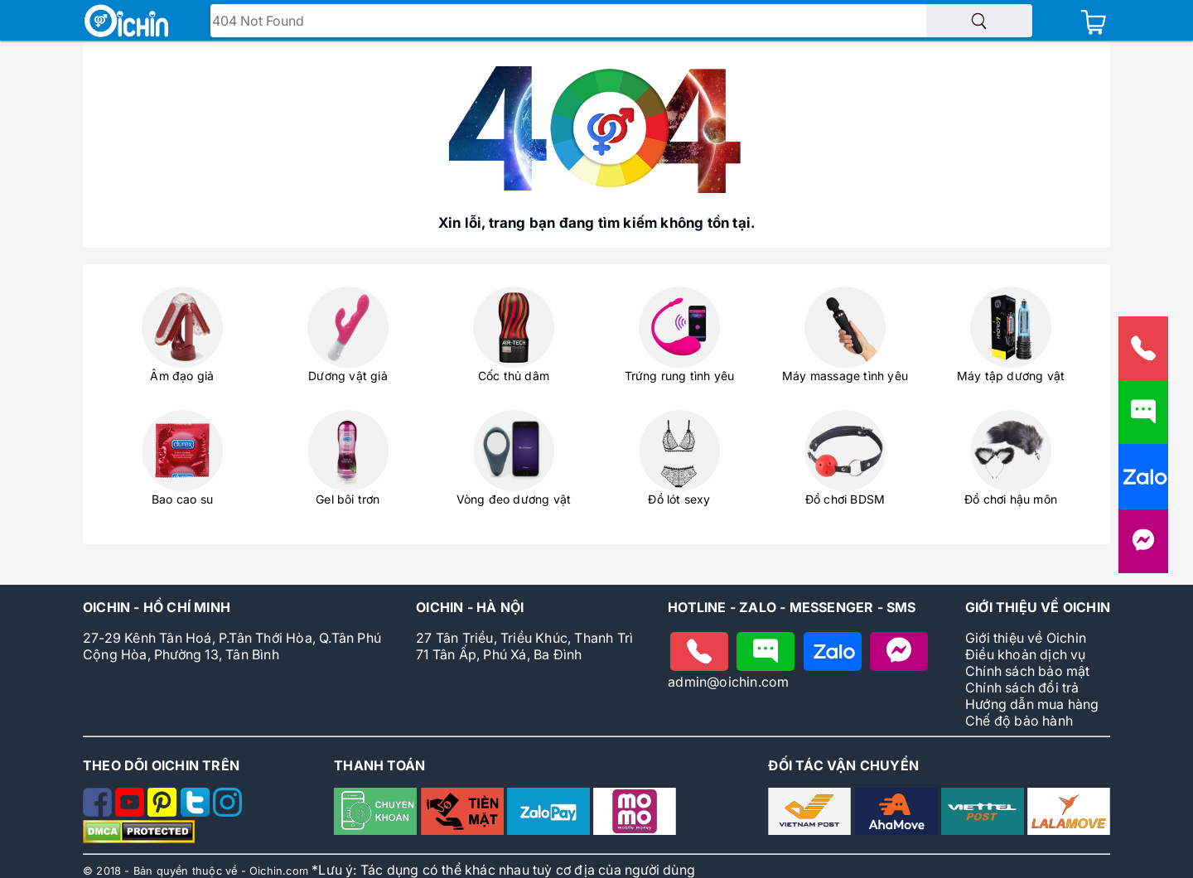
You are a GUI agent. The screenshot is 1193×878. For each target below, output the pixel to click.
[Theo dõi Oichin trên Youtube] (131, 811)
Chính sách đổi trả (1022, 687)
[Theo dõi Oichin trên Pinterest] (163, 811)
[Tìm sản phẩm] (979, 20)
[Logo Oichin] (126, 22)
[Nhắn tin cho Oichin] (766, 651)
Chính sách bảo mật (1027, 671)
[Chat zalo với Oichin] (833, 651)
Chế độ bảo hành (1019, 720)
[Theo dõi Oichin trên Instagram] (227, 811)
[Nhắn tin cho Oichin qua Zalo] (1143, 484)
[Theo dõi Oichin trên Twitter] (197, 811)
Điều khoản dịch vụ (1025, 654)
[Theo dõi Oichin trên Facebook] (99, 811)
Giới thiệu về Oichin (1025, 638)
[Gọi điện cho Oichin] (699, 651)
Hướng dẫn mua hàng (1032, 704)
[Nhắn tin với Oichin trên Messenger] (899, 651)
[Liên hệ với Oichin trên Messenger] (1143, 548)
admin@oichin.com (728, 681)
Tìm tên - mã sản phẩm (290, 22)
